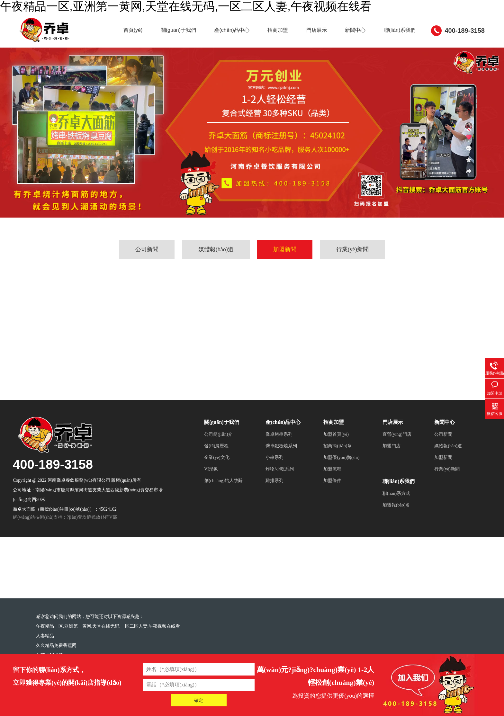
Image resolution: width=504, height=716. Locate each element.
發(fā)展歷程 (216, 469)
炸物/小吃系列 (280, 492)
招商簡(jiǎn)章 (337, 469)
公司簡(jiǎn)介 (218, 457)
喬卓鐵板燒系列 (281, 469)
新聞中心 (403, 53)
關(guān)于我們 (194, 53)
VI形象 (211, 492)
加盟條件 (332, 503)
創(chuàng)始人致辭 (223, 503)
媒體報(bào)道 (216, 272)
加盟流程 (332, 492)
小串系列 (275, 480)
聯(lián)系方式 (396, 516)
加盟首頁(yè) (336, 457)
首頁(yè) (141, 53)
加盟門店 (391, 469)
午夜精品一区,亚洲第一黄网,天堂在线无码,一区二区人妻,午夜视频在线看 (108, 649)
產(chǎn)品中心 (256, 53)
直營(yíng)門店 (396, 457)
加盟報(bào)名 (396, 528)
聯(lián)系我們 (456, 53)
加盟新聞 (284, 272)
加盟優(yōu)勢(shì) (341, 480)
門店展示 (356, 53)
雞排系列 (275, 503)
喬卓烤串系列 (279, 457)
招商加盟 (310, 53)
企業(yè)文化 (217, 480)
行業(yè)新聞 (352, 272)
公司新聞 (146, 272)
